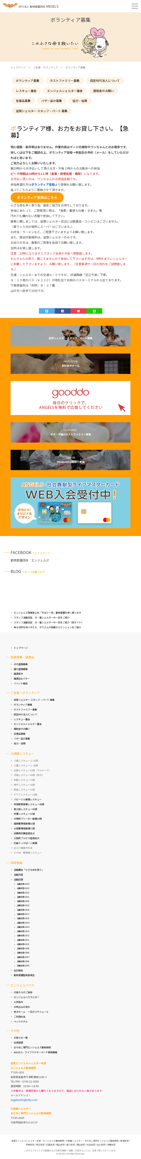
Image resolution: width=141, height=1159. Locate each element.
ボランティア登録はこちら (37, 197)
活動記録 (18, 879)
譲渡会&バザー (22, 678)
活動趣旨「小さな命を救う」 (29, 869)
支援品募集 (23, 101)
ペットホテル (21, 1021)
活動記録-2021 (23, 897)
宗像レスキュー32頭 (24, 813)
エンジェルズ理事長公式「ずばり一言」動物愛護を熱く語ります (47, 612)
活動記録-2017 (23, 914)
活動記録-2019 (23, 905)
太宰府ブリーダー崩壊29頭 (28, 818)
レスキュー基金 (26, 91)
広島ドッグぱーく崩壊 (25, 843)
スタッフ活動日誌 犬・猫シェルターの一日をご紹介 (42, 617)
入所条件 (18, 1002)
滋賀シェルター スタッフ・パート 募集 (41, 111)
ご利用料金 (19, 1016)
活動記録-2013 (23, 931)
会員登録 (18, 1042)
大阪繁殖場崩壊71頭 (24, 828)
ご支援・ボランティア (45, 67)
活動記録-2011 (23, 940)
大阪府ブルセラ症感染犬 (26, 838)
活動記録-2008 (23, 952)
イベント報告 (21, 683)
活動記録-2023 (23, 888)
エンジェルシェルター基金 (65, 91)
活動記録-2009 (23, 948)
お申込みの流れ (22, 1007)
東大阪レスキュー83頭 (25, 809)
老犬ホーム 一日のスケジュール (31, 1011)
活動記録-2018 (23, 909)
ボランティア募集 (27, 80)
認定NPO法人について (105, 80)
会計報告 (18, 970)
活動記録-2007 (23, 957)
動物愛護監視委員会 (24, 975)
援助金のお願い (103, 91)
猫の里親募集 (21, 669)
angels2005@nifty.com (24, 1100)
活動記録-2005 (23, 965)
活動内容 (18, 874)
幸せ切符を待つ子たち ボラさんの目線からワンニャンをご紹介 (47, 627)
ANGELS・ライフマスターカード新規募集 (35, 1052)
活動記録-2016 (23, 918)
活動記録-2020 (23, 901)
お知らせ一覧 (21, 1037)
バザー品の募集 (51, 101)
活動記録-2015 (23, 922)
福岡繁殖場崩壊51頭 (24, 823)
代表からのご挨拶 (23, 992)
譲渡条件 (18, 673)
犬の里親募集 (21, 664)
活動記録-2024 (23, 884)
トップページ (21, 647)
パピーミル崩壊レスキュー (28, 799)
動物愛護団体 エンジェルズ (30, 560)
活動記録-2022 (23, 892)
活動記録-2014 (23, 927)
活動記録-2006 (23, 961)
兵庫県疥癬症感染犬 (24, 833)
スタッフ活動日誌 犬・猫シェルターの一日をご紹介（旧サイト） (49, 622)
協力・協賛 (80, 101)
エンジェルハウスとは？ (26, 997)
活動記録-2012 (23, 935)
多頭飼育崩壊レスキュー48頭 (29, 804)
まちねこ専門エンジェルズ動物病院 (32, 1047)
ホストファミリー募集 (64, 80)
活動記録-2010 (23, 944)
